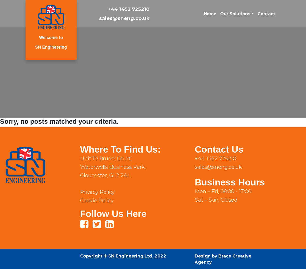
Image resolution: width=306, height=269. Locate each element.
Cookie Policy (97, 200)
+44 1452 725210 (128, 9)
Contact (266, 13)
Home (210, 13)
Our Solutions (235, 13)
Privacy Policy (97, 192)
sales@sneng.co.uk (124, 18)
